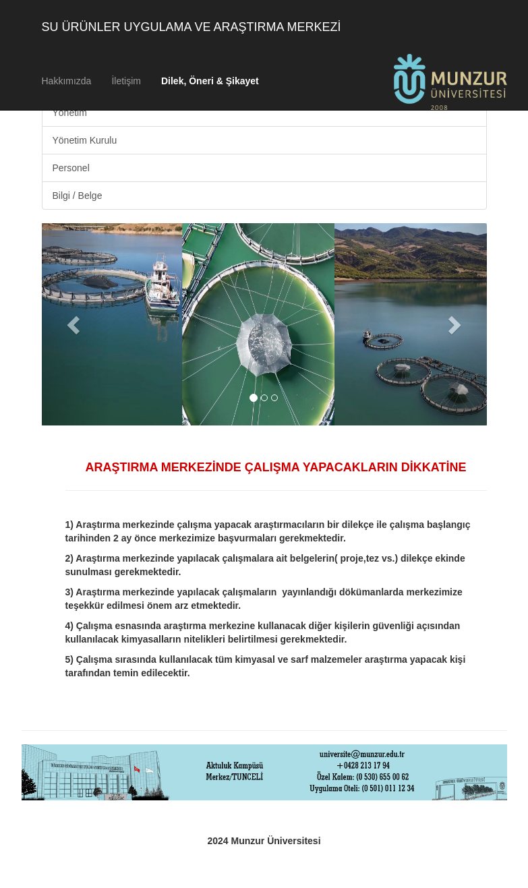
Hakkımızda (67, 81)
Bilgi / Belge (77, 195)
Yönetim (70, 112)
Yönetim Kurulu (85, 140)
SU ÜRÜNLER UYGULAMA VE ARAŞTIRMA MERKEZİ (191, 27)
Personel (71, 167)
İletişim (126, 81)
